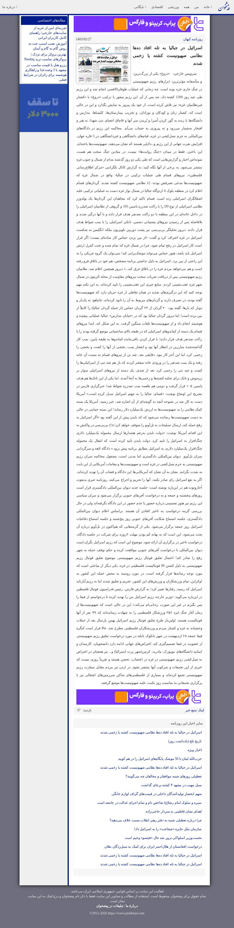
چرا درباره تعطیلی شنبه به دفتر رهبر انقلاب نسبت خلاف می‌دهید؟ (156, 820)
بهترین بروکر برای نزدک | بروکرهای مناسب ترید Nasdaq (45, 56)
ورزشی (173, 7)
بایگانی (140, 7)
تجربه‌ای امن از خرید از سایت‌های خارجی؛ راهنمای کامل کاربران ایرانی (48, 33)
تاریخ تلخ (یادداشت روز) (185, 741)
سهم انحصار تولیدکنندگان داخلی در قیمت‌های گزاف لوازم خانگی (157, 794)
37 (79, 710)
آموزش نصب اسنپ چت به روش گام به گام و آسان (48, 46)
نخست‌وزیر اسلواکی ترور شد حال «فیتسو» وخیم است (163, 838)
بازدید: (87, 710)
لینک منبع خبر (194, 710)
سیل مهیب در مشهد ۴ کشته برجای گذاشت (171, 785)
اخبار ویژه (195, 750)
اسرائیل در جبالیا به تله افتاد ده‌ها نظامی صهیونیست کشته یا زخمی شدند (151, 732)
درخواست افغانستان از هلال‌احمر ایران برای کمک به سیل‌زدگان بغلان (153, 846)
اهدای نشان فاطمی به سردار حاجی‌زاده (174, 811)
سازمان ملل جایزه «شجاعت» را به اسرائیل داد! (168, 829)
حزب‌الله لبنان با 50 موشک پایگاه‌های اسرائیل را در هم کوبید (160, 759)
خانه (208, 7)
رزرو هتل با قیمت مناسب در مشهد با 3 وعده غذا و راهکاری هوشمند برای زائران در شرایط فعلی (45, 72)
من (196, 7)
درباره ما (9, 7)
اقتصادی (157, 7)
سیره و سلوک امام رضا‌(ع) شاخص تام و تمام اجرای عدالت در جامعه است (149, 802)
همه (186, 7)
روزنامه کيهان (193, 39)
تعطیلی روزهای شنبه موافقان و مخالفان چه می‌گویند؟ (164, 776)
